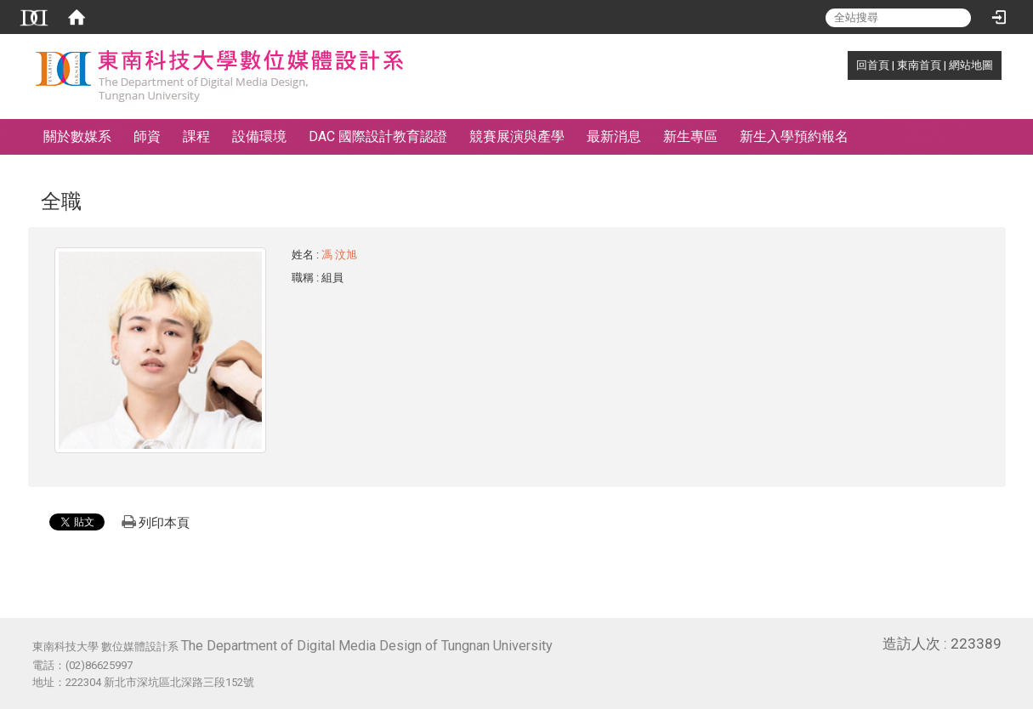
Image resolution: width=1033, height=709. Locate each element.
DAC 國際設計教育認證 (378, 136)
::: (847, 65)
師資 (147, 136)
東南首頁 (919, 65)
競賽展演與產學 (517, 136)
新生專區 (690, 136)
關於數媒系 (77, 136)
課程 (196, 136)
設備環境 (259, 136)
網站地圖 (971, 65)
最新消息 (614, 136)
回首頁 (872, 65)
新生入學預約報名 (794, 136)
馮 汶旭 (339, 254)
